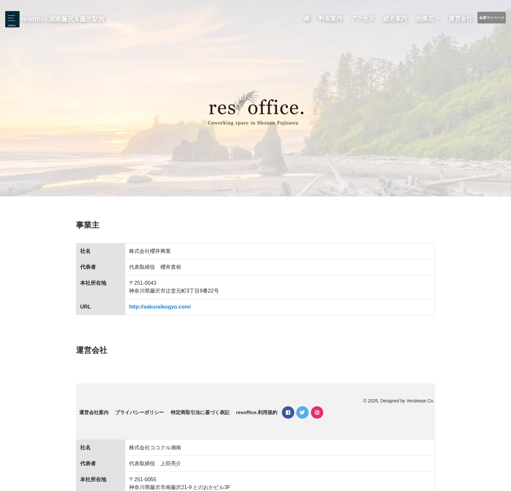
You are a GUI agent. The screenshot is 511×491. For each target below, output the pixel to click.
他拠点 (425, 18)
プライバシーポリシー (139, 412)
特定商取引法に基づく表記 (200, 412)
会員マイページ (491, 18)
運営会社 (460, 18)
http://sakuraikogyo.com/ (160, 307)
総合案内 (395, 18)
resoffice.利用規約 (256, 412)
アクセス (362, 18)
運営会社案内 (94, 412)
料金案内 (330, 18)
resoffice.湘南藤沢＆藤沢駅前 (63, 19)
